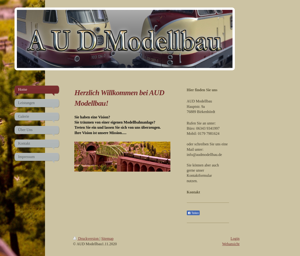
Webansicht (231, 244)
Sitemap (107, 239)
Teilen (193, 213)
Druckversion (86, 239)
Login (235, 239)
